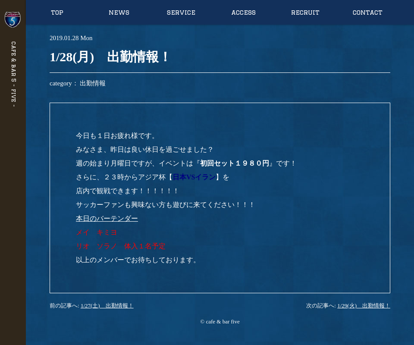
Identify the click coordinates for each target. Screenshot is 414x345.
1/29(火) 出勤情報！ (363, 305)
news (119, 12)
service (181, 12)
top (57, 12)
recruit (305, 12)
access (243, 12)
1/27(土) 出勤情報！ (107, 305)
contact (368, 12)
